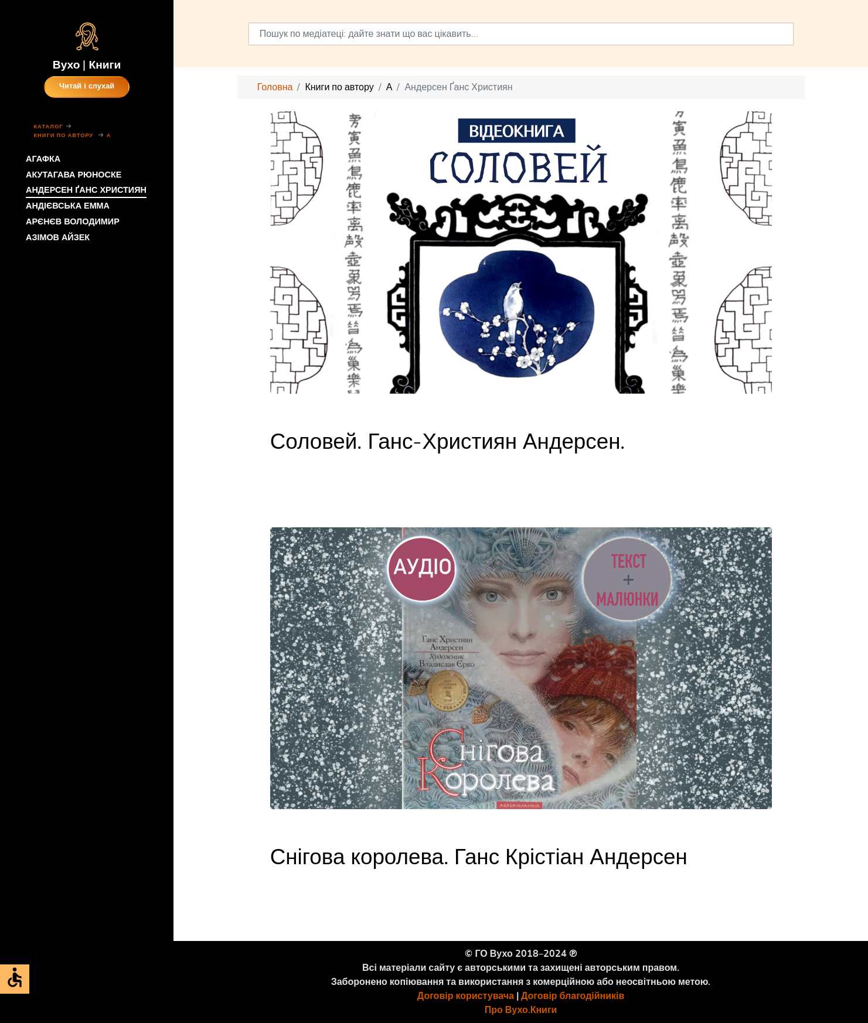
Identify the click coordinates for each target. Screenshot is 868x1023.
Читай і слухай (86, 86)
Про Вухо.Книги (521, 1010)
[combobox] (521, 34)
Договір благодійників (572, 996)
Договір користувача (465, 996)
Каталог (48, 126)
